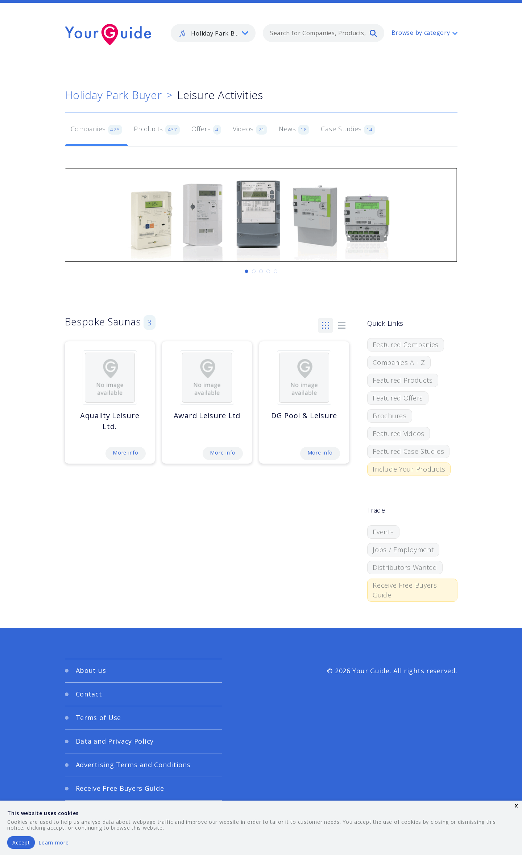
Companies (97, 129)
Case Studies (348, 129)
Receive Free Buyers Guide (405, 590)
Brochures (389, 415)
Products (156, 129)
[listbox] (213, 33)
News (294, 129)
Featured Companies (406, 344)
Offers (206, 129)
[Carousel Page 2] (254, 271)
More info (125, 452)
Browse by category (421, 33)
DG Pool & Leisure (304, 415)
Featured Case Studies (408, 451)
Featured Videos (398, 433)
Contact (89, 694)
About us (91, 670)
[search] (373, 33)
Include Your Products (409, 469)
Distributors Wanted (405, 567)
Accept (21, 842)
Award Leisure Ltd (207, 415)
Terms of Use (98, 717)
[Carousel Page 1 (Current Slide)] (246, 271)
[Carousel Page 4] (268, 271)
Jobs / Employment (403, 549)
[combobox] (323, 33)
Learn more (53, 842)
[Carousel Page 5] (275, 271)
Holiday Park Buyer (113, 94)
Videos (250, 129)
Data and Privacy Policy (115, 741)
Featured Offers (398, 398)
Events (383, 531)
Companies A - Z (399, 362)
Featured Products (402, 380)
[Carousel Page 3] (261, 271)
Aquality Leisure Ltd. (110, 421)
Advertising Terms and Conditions (133, 764)
